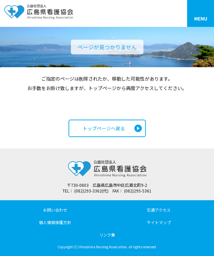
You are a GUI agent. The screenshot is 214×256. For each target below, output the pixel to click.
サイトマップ (159, 222)
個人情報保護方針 (55, 222)
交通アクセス (159, 210)
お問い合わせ (55, 210)
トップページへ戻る (104, 128)
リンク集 (107, 235)
